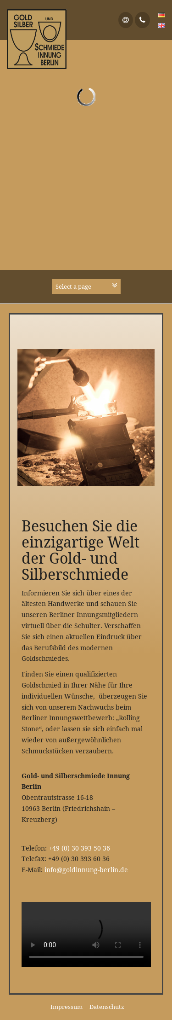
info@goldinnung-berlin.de (86, 869)
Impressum (66, 1007)
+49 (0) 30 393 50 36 (79, 848)
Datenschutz (106, 1007)
